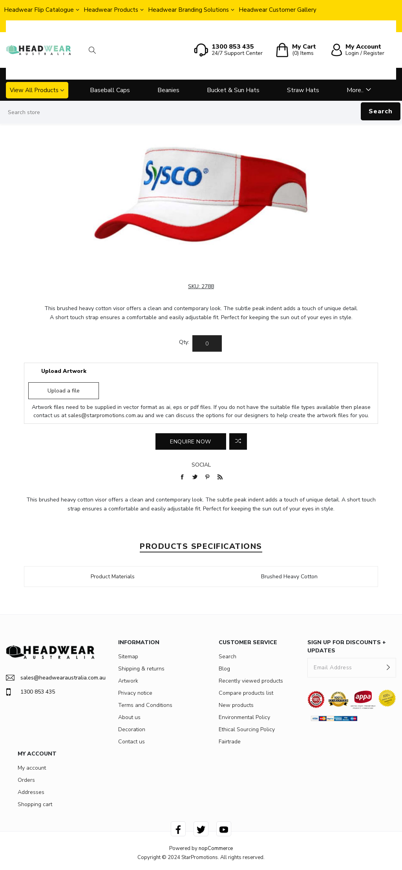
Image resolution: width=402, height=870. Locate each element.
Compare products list (246, 693)
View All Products (34, 90)
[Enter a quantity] (207, 343)
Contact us (131, 741)
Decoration (131, 729)
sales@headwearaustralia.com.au (50, 677)
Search (381, 111)
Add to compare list (238, 441)
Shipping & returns (141, 668)
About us (129, 717)
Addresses (31, 792)
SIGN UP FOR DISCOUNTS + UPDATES (346, 646)
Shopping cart (35, 804)
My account (32, 768)
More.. (355, 90)
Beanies (168, 90)
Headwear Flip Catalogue (39, 10)
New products (236, 705)
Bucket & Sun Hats (233, 90)
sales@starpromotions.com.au (105, 415)
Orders (26, 780)
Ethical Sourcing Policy (247, 729)
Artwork (128, 681)
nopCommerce (216, 848)
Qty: (184, 342)
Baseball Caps (110, 90)
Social (201, 465)
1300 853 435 (30, 692)
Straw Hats (303, 90)
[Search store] (201, 112)
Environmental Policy (244, 717)
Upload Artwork (63, 371)
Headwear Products (111, 10)
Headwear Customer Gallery (277, 10)
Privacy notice (135, 693)
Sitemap (128, 656)
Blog (224, 668)
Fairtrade (230, 741)
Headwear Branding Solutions (188, 10)
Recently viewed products (251, 681)
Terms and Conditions (145, 705)
